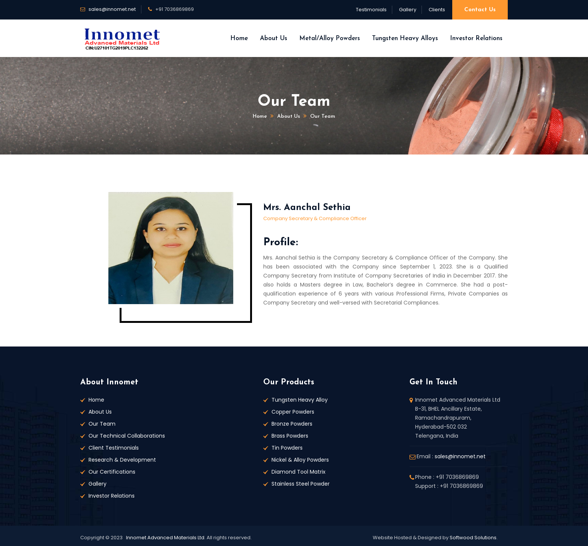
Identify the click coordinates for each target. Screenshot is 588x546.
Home (239, 38)
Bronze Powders (292, 424)
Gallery (407, 9)
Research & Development (122, 460)
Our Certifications (111, 472)
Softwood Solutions (473, 537)
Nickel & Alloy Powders (300, 460)
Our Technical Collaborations (126, 436)
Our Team (322, 116)
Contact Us (480, 10)
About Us (273, 38)
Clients (437, 9)
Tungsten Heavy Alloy (300, 400)
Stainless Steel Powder (301, 484)
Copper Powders (293, 412)
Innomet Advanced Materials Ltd (165, 537)
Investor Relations (476, 38)
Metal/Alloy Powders (329, 38)
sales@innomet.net (112, 9)
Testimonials (371, 9)
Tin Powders (287, 448)
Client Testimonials (113, 448)
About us (288, 116)
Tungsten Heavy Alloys (405, 38)
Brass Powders (290, 436)
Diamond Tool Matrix (299, 472)
